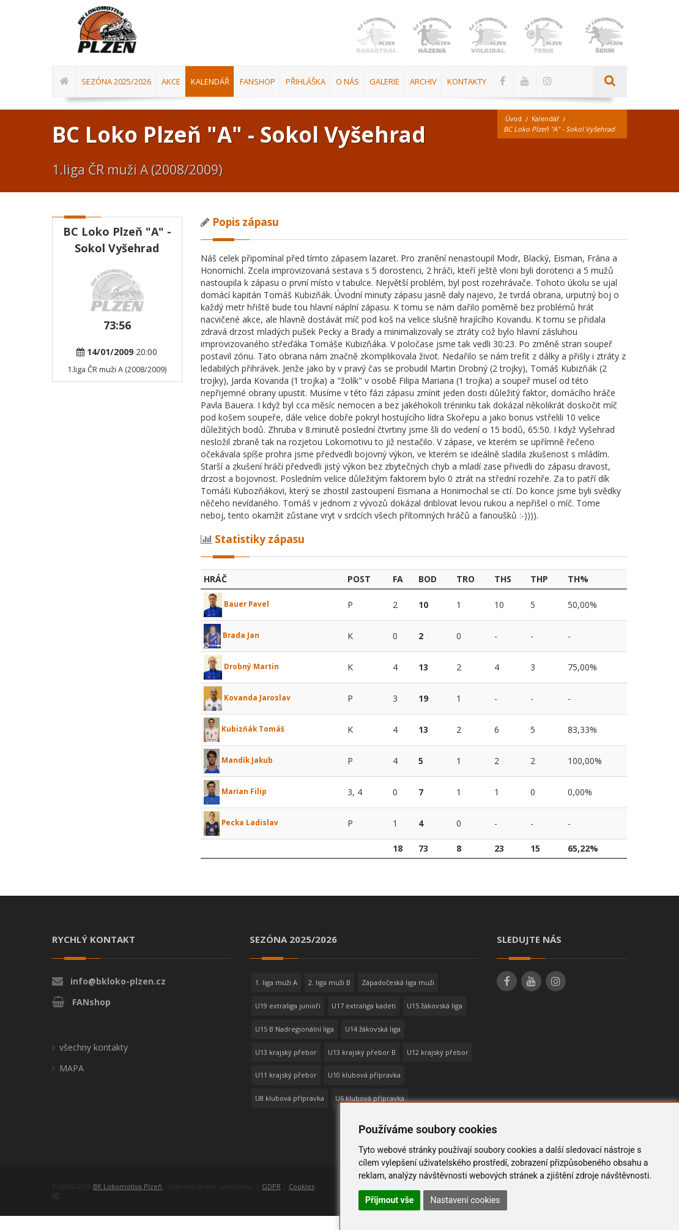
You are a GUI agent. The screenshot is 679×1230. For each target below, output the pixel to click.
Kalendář (547, 133)
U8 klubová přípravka (289, 1112)
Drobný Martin (246, 680)
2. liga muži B (329, 997)
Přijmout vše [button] (389, 1200)
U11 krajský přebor (286, 1088)
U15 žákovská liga (434, 1019)
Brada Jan (234, 649)
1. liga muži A (276, 997)
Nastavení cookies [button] (465, 1200)
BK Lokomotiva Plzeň (127, 1200)
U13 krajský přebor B (362, 1066)
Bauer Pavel (240, 618)
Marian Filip (238, 805)
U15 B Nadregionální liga (294, 1043)
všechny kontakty (93, 1062)
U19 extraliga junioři (288, 1019)
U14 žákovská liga (373, 1043)
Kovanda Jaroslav (252, 712)
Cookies (301, 1200)
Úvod (513, 133)
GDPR (271, 1200)
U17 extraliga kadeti (364, 1019)
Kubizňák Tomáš (249, 743)
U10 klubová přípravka (364, 1088)
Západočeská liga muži (398, 997)
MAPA (71, 1083)
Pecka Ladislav (246, 836)
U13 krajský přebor (286, 1066)
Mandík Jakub (243, 774)
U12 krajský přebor (438, 1066)
